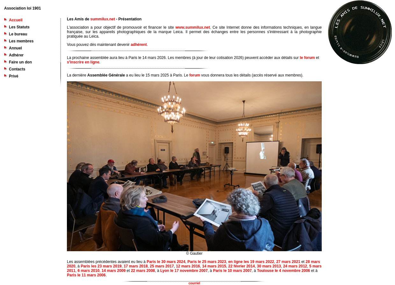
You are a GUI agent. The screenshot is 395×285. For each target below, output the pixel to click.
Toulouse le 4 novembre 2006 (283, 270)
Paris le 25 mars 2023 (206, 261)
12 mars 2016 (188, 266)
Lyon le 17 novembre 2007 (184, 270)
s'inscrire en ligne (83, 62)
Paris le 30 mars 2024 (166, 261)
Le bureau (18, 34)
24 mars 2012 (295, 266)
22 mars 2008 (143, 270)
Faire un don (20, 62)
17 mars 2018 (135, 266)
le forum (307, 57)
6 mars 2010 (88, 270)
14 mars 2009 (114, 270)
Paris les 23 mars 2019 (101, 266)
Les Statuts (19, 27)
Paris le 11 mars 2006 (86, 275)
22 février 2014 (241, 266)
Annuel (15, 48)
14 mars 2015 (214, 266)
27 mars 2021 (288, 261)
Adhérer (16, 55)
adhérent (139, 44)
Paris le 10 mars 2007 (232, 270)
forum (194, 75)
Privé (13, 76)
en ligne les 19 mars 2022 (251, 261)
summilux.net (102, 19)
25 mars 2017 (162, 266)
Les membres (21, 41)
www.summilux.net (193, 27)
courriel (194, 283)
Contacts (17, 69)
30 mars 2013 (269, 266)
